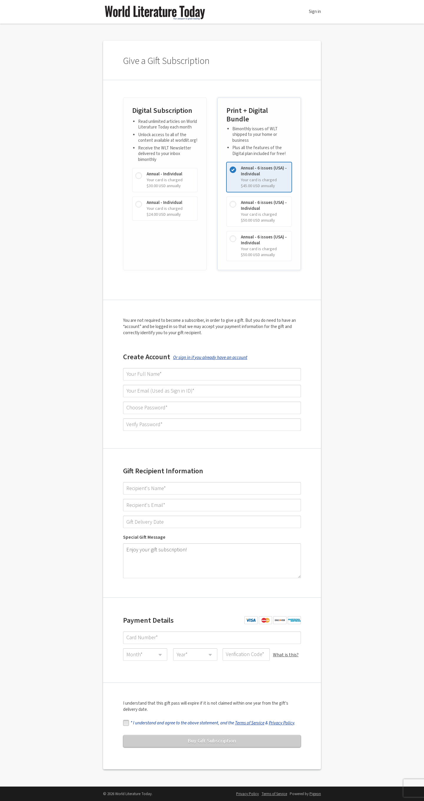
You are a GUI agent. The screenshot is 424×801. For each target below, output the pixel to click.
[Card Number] (212, 636)
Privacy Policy (282, 722)
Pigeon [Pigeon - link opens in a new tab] (315, 793)
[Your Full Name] (212, 376)
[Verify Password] (212, 427)
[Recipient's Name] (212, 491)
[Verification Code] (246, 653)
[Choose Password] (212, 410)
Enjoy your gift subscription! (212, 561)
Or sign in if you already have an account (211, 360)
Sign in (315, 12)
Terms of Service (250, 722)
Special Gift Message (145, 540)
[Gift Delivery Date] (212, 524)
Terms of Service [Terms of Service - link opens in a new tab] (274, 793)
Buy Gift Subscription (212, 740)
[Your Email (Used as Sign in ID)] (212, 393)
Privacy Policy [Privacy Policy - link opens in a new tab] (247, 793)
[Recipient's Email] (212, 508)
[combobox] (146, 653)
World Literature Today (154, 12)
